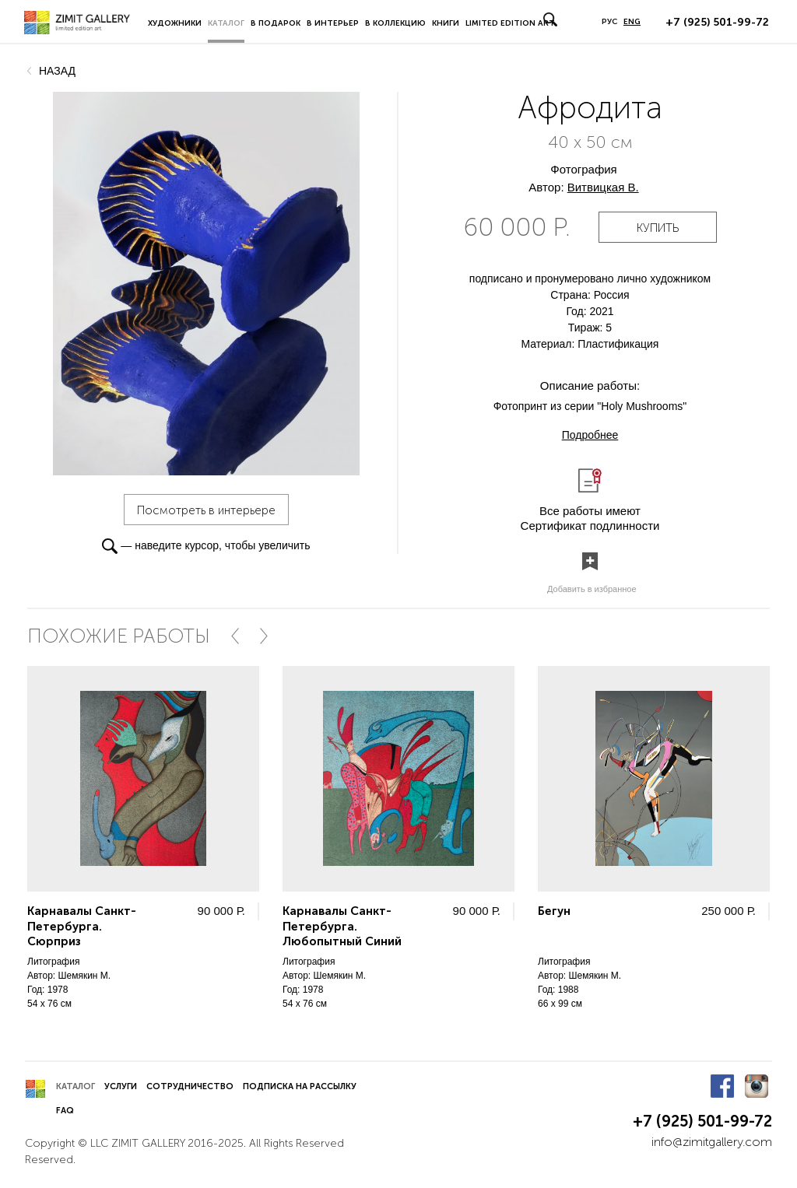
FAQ (65, 1111)
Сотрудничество (189, 1086)
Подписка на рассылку (299, 1086)
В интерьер (333, 23)
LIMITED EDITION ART (510, 23)
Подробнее (590, 435)
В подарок (275, 23)
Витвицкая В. (603, 187)
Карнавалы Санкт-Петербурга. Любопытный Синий (342, 926)
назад (57, 71)
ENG (632, 21)
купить (658, 228)
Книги (445, 23)
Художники (175, 23)
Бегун (554, 911)
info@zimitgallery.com (711, 1141)
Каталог (226, 23)
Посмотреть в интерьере (206, 510)
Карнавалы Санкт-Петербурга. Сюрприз (81, 926)
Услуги (120, 1086)
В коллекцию (395, 23)
